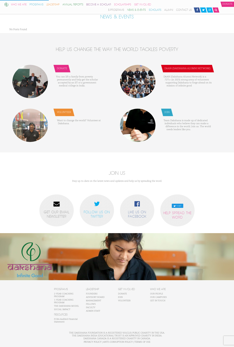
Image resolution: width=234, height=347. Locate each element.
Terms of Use (142, 342)
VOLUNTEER (124, 301)
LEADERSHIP (53, 4)
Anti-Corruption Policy (118, 342)
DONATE (122, 294)
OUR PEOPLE (156, 294)
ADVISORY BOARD (95, 297)
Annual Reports (73, 4)
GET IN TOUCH (157, 301)
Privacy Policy (93, 342)
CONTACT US (184, 10)
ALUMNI (168, 10)
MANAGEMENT (93, 301)
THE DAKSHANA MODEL (66, 306)
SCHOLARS (155, 10)
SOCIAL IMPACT (62, 309)
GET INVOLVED (142, 4)
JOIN (120, 297)
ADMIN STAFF (93, 311)
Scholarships (122, 4)
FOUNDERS (91, 294)
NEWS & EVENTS (136, 10)
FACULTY (90, 308)
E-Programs (116, 10)
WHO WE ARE (19, 4)
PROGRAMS (36, 4)
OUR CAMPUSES (158, 297)
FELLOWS (91, 304)
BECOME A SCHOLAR (98, 4)
